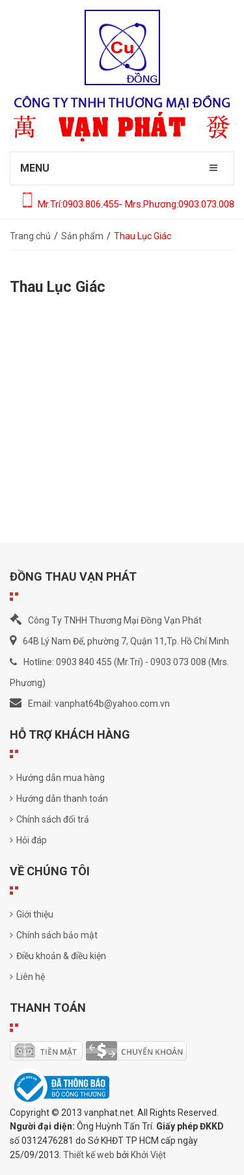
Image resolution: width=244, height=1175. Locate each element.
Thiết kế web (89, 1155)
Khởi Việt (148, 1155)
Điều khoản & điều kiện (58, 956)
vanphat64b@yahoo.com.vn (112, 703)
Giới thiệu (31, 914)
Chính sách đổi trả (49, 819)
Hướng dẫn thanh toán (59, 798)
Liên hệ (27, 976)
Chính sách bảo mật (54, 935)
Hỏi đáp (28, 840)
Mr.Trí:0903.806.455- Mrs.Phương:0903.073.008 (128, 204)
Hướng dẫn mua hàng (57, 777)
